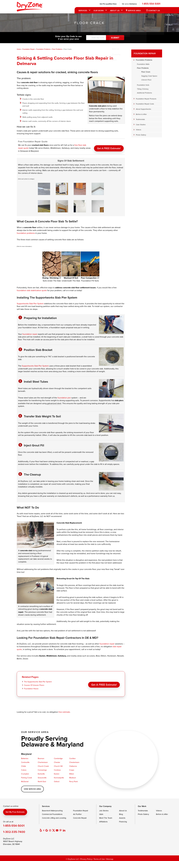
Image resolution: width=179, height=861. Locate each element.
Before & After (141, 114)
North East (42, 780)
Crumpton (25, 773)
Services (82, 10)
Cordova (57, 769)
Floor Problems (143, 68)
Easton (56, 773)
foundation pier (64, 396)
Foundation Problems (144, 60)
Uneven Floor (146, 80)
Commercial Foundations (52, 813)
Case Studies (141, 124)
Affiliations (103, 820)
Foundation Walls (143, 64)
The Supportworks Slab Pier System (38, 680)
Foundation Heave (31, 687)
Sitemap (109, 858)
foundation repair (29, 333)
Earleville (41, 773)
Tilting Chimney (143, 89)
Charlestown (43, 761)
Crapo (71, 769)
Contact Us (153, 10)
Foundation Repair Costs (145, 104)
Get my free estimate (15, 811)
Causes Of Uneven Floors (34, 684)
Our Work (98, 10)
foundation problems (26, 232)
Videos (138, 129)
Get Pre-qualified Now (107, 4)
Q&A (101, 813)
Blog (121, 813)
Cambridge (58, 757)
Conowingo (42, 769)
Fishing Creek (26, 776)
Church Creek (43, 765)
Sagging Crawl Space (149, 76)
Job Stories (104, 809)
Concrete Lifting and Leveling (54, 817)
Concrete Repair (80, 817)
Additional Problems (144, 93)
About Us (114, 10)
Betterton (24, 757)
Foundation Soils (143, 85)
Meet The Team (105, 817)
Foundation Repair (145, 53)
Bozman (41, 757)
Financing (123, 820)
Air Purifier (77, 813)
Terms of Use (99, 858)
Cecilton (72, 757)
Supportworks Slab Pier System (30, 302)
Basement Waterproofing (52, 809)
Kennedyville (59, 776)
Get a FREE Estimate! (109, 146)
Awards (122, 817)
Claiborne (73, 765)
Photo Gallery (141, 135)
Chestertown (74, 761)
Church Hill (58, 765)
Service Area (133, 10)
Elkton (71, 773)
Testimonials (140, 119)
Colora (23, 769)
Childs (23, 765)
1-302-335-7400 (14, 831)
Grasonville (42, 776)
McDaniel (24, 780)
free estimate (64, 711)
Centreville (25, 761)
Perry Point (73, 780)
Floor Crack (145, 72)
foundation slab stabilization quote (32, 289)
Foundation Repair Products (146, 98)
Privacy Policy (86, 858)
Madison (72, 776)
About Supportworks (143, 109)
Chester (57, 761)
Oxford (56, 780)
